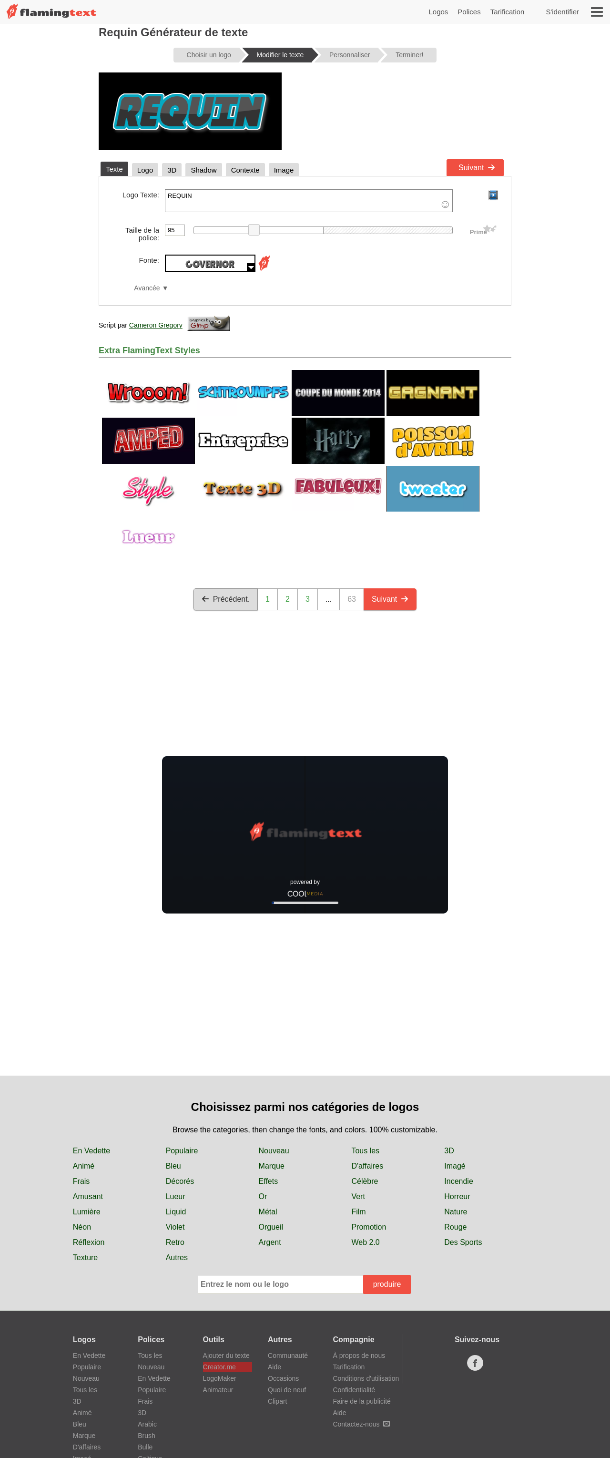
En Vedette (91, 1151)
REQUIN (308, 201)
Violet (175, 1227)
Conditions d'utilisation (366, 1378)
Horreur (457, 1196)
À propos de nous (359, 1355)
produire (387, 1284)
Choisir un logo (209, 55)
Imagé (454, 1166)
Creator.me (219, 1367)
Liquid (176, 1212)
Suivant (476, 168)
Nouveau (274, 1151)
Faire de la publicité (361, 1401)
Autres (177, 1257)
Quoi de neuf (287, 1390)
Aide (274, 1367)
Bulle (145, 1447)
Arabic (147, 1424)
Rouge (455, 1227)
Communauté (288, 1355)
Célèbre (364, 1181)
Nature (455, 1212)
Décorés (180, 1181)
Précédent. (226, 599)
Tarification (507, 12)
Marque (272, 1166)
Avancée (147, 288)
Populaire (182, 1151)
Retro (175, 1242)
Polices (469, 12)
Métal (268, 1212)
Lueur (175, 1196)
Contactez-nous (361, 1424)
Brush (146, 1435)
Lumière (87, 1212)
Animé (83, 1166)
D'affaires (367, 1166)
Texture (85, 1257)
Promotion (368, 1227)
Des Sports (463, 1242)
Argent (270, 1242)
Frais (81, 1181)
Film (358, 1212)
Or (263, 1196)
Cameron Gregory (156, 325)
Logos (438, 12)
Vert (358, 1196)
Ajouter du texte (226, 1355)
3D (449, 1151)
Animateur (218, 1390)
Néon (82, 1227)
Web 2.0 (365, 1242)
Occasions (283, 1378)
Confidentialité (354, 1390)
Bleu (173, 1166)
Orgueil (271, 1227)
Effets (268, 1181)
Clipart (277, 1401)
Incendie (458, 1181)
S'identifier (562, 12)
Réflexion (89, 1242)
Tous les (365, 1151)
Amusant (88, 1196)
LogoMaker (219, 1378)
